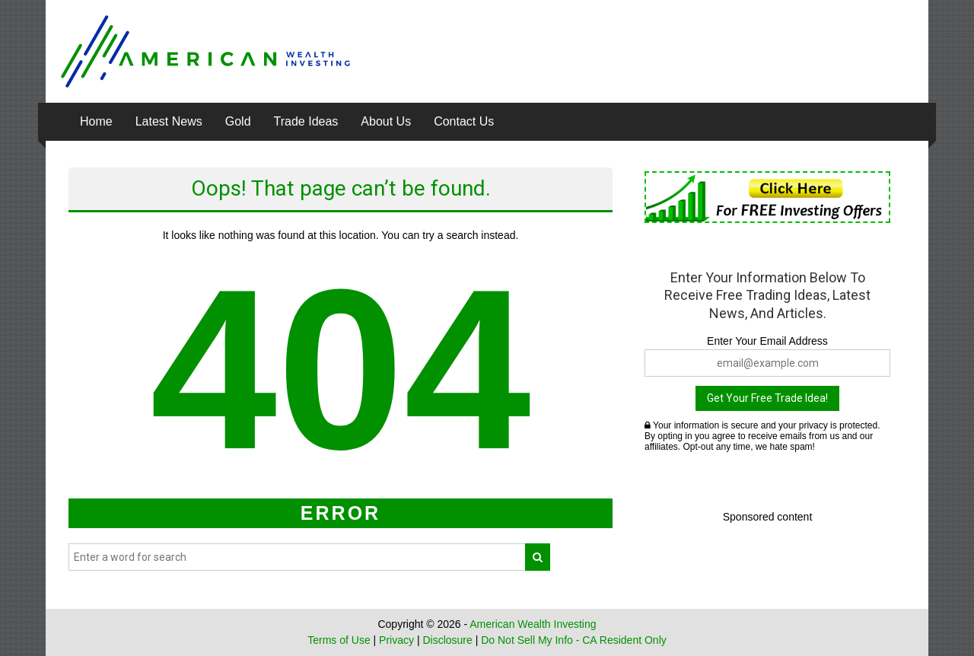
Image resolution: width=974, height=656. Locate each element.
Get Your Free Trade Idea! (767, 398)
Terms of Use (338, 640)
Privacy (396, 640)
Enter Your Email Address (767, 341)
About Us (386, 121)
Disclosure (447, 640)
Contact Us (464, 121)
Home (96, 121)
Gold (238, 121)
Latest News (168, 121)
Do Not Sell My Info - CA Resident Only (574, 640)
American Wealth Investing (532, 624)
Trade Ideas (306, 121)
